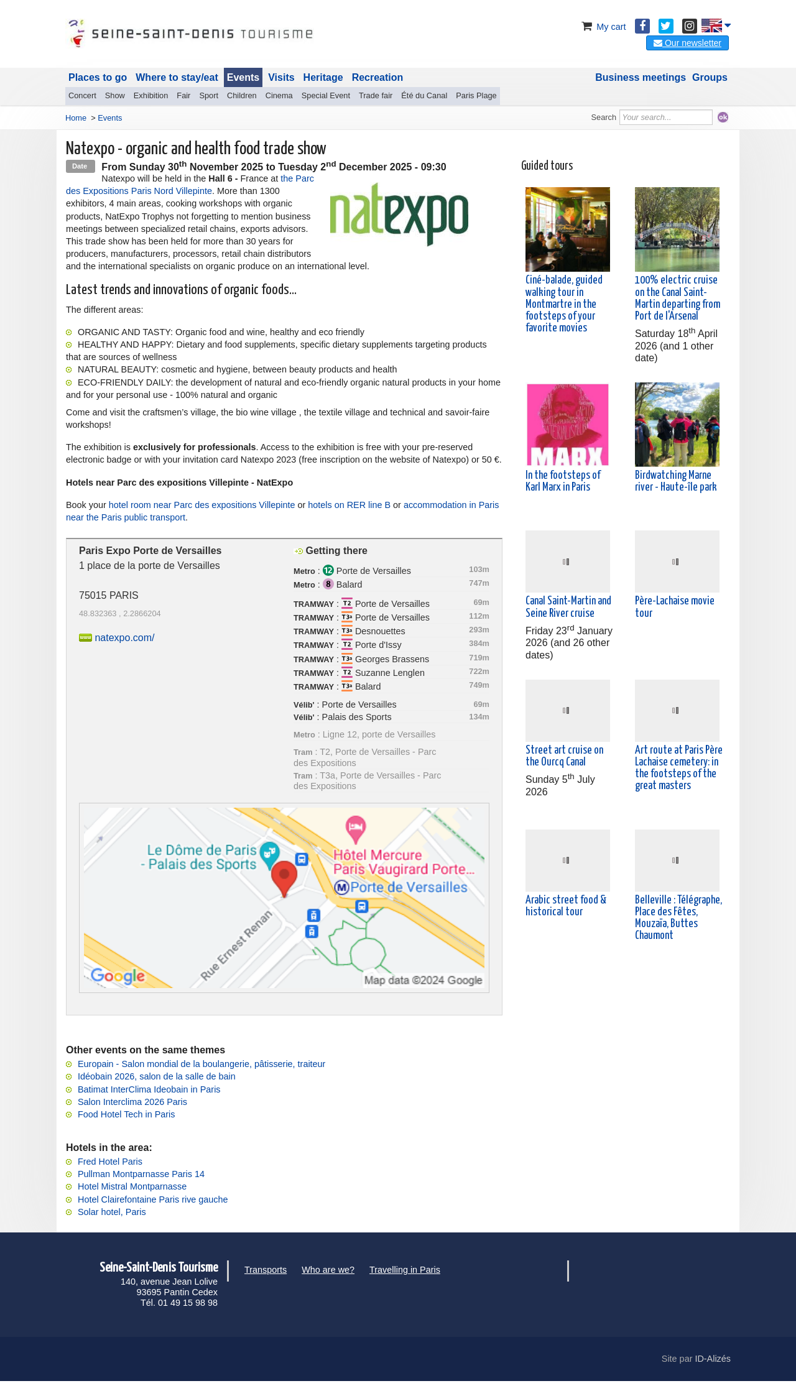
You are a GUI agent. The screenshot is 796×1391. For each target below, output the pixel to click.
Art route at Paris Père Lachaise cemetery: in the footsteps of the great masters (679, 768)
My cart (602, 27)
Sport (208, 95)
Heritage (323, 77)
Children (242, 95)
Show (115, 95)
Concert (82, 95)
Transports (265, 1270)
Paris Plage (476, 95)
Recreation (378, 77)
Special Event (326, 95)
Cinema (279, 95)
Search (604, 117)
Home (75, 117)
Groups (710, 77)
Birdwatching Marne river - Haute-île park (676, 481)
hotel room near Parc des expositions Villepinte (202, 505)
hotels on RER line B (349, 505)
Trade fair (375, 95)
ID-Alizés (713, 1359)
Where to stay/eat (177, 77)
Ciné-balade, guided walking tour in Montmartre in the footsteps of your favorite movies (564, 304)
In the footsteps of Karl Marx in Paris (562, 481)
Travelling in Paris (404, 1270)
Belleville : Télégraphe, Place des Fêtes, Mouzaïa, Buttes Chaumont (678, 918)
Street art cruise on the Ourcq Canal (564, 756)
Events (243, 77)
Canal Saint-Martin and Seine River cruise (568, 607)
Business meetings (640, 77)
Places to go (97, 77)
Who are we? (328, 1270)
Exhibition (151, 95)
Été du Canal (424, 95)
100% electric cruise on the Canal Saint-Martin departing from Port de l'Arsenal (677, 298)
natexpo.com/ (124, 637)
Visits (281, 77)
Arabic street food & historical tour (565, 906)
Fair (183, 95)
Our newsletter (687, 43)
